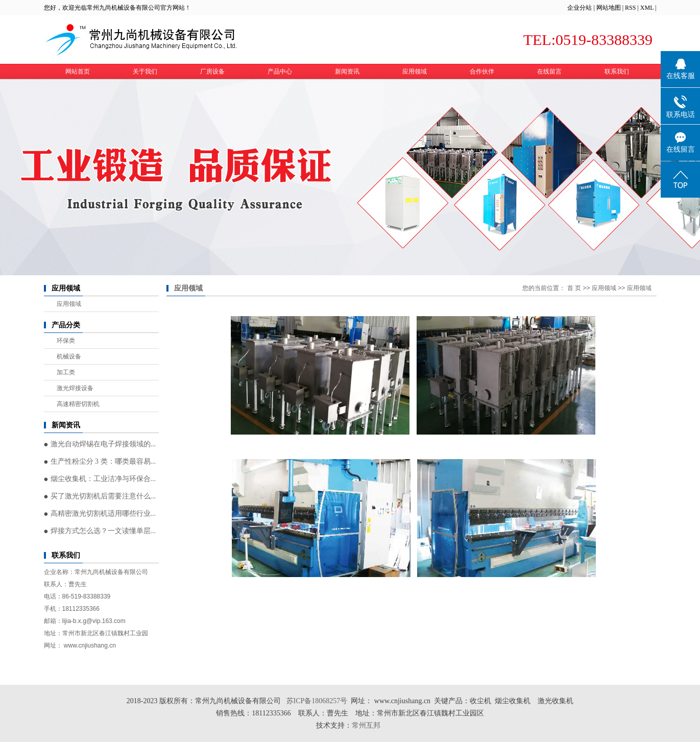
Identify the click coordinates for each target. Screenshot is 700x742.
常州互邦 (367, 725)
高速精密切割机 (78, 404)
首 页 (574, 288)
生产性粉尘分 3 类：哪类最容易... (103, 461)
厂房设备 (212, 71)
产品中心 (280, 71)
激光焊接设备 (75, 388)
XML (647, 7)
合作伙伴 (482, 71)
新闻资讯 (347, 71)
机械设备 (69, 356)
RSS (630, 7)
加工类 (66, 372)
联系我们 (617, 71)
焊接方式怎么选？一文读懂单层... (103, 531)
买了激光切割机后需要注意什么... (103, 496)
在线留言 (549, 71)
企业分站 (579, 7)
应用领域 (414, 71)
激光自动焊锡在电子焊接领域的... (103, 444)
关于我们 (145, 71)
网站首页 (77, 71)
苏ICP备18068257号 (317, 701)
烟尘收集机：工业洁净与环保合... (103, 479)
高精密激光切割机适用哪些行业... (103, 513)
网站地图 (608, 7)
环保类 (66, 340)
